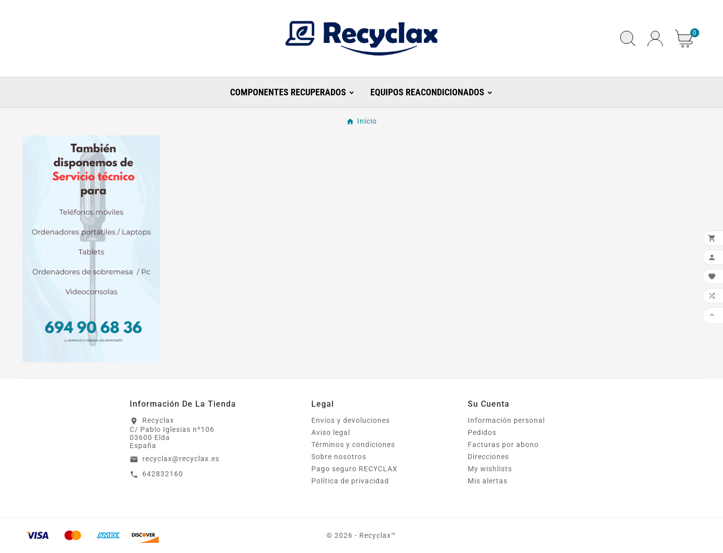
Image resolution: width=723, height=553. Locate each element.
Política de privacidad (350, 481)
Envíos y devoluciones (350, 420)
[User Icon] (655, 38)
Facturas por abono (503, 444)
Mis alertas (488, 481)
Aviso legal (330, 432)
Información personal (506, 420)
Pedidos (482, 432)
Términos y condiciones (353, 444)
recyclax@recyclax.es (180, 459)
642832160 (162, 474)
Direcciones (488, 457)
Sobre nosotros (338, 457)
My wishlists (490, 469)
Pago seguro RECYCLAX (354, 469)
